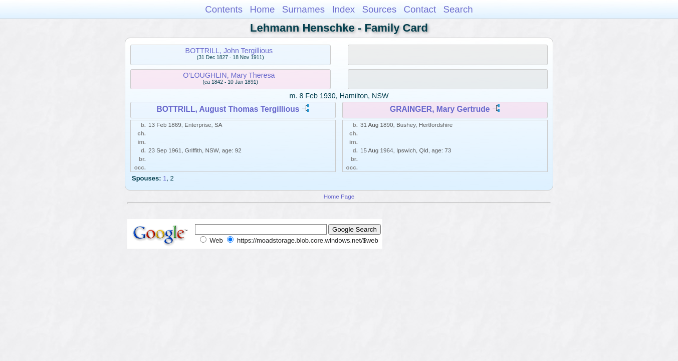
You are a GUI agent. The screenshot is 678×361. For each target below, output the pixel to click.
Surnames (303, 9)
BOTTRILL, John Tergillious (229, 51)
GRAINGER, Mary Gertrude (440, 109)
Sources (379, 9)
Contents (224, 9)
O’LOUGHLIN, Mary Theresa (229, 75)
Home (262, 9)
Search (458, 9)
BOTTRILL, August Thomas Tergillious (227, 109)
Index (343, 9)
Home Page (339, 196)
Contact (420, 9)
